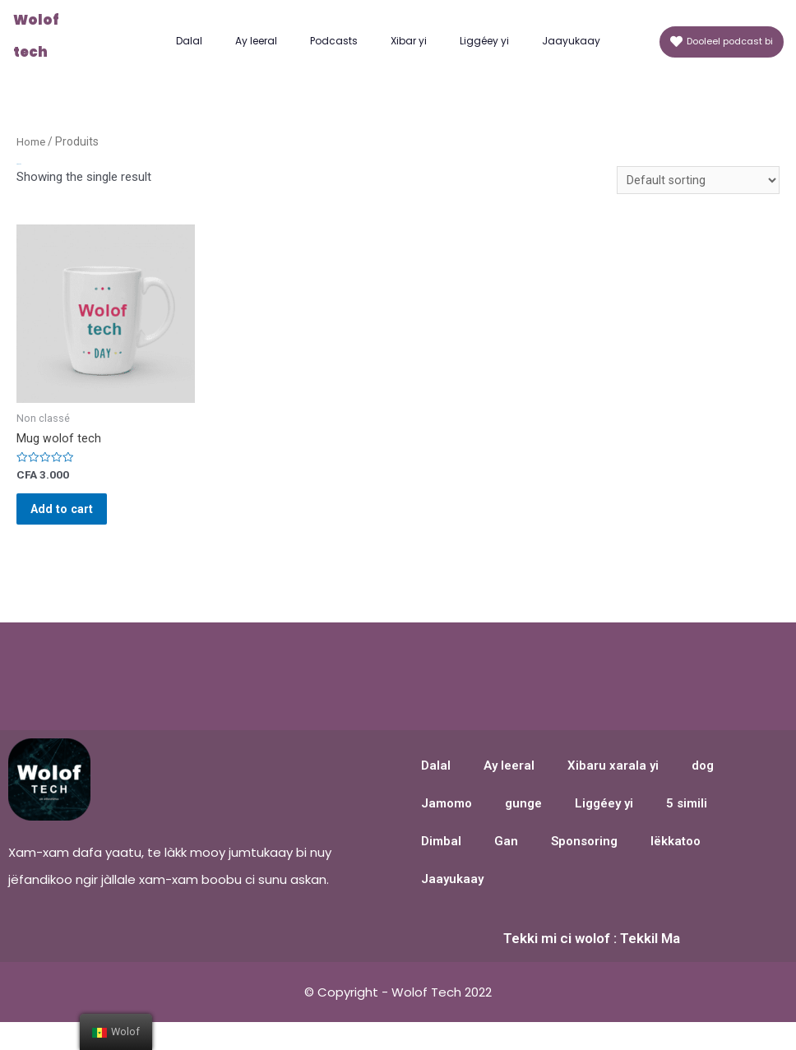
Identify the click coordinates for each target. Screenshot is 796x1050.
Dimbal (441, 856)
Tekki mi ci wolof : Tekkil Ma (592, 952)
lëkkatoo (675, 856)
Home (31, 141)
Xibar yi (409, 41)
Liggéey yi (484, 41)
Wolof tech (52, 36)
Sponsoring (584, 856)
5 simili (686, 818)
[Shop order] (698, 181)
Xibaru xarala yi (613, 780)
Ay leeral (256, 41)
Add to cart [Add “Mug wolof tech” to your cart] (73, 518)
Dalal (189, 41)
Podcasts (334, 41)
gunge (523, 818)
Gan (506, 856)
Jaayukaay (571, 41)
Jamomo (446, 818)
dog (703, 780)
